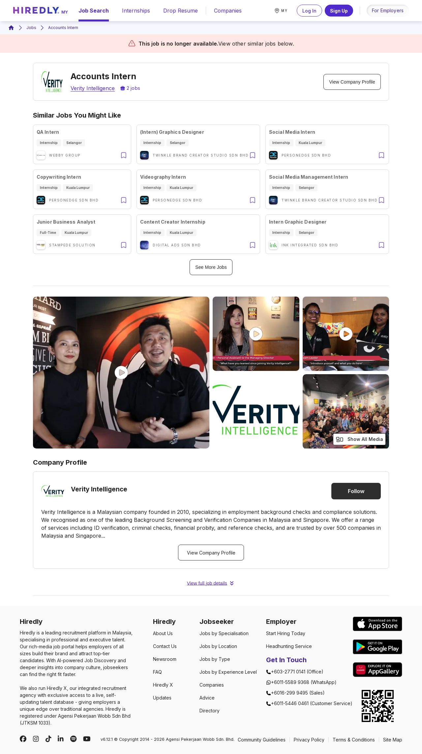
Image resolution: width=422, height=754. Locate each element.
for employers (388, 10)
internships (136, 11)
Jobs (31, 27)
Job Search (93, 11)
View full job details (211, 583)
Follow (356, 491)
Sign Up (339, 11)
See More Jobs (211, 267)
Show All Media (359, 439)
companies (228, 11)
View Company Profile (352, 82)
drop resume (180, 11)
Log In (309, 10)
